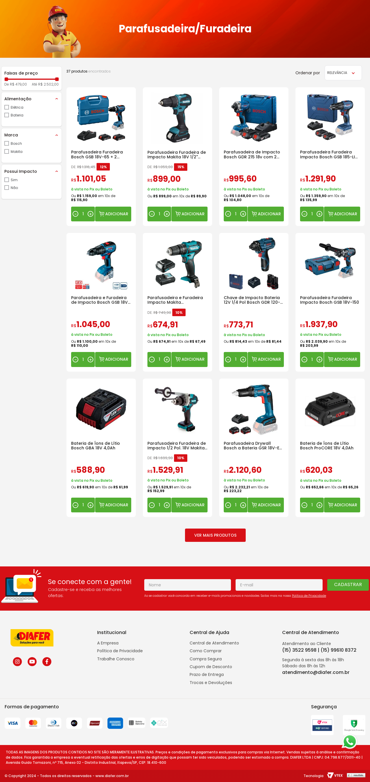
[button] (31, 99)
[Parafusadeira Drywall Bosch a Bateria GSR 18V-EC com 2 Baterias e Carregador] (253, 448)
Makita (17, 151)
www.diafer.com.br (112, 775)
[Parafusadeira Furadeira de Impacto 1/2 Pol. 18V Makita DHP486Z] (177, 448)
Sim (14, 179)
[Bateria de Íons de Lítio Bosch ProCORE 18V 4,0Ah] (330, 448)
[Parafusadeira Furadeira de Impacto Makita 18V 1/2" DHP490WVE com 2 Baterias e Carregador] (177, 156)
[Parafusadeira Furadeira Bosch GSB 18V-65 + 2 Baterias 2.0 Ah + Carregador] (101, 156)
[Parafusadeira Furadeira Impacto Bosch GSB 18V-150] (330, 302)
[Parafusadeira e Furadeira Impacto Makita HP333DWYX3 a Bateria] (177, 302)
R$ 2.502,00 (48, 84)
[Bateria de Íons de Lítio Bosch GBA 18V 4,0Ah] (101, 448)
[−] (75, 214)
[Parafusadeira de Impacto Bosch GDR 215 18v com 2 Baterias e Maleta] (253, 156)
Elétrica (17, 107)
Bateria (17, 115)
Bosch (16, 143)
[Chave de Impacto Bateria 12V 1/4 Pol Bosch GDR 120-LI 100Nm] (253, 302)
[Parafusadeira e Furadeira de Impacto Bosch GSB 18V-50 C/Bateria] (101, 302)
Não (14, 187)
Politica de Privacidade (309, 596)
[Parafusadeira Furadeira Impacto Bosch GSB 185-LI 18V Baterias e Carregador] (330, 156)
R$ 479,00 (18, 84)
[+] (90, 214)
